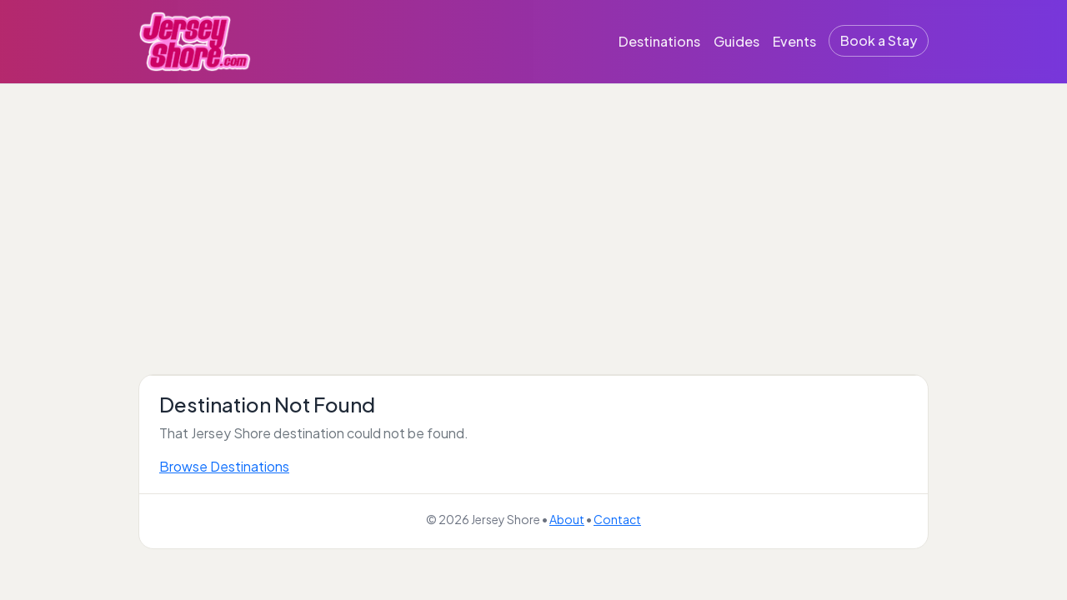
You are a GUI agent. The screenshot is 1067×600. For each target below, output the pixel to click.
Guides (736, 41)
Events (794, 41)
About (566, 519)
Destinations (659, 41)
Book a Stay (878, 40)
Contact (617, 519)
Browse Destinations (224, 466)
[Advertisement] (533, 209)
